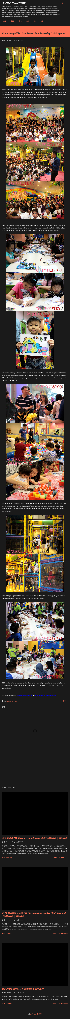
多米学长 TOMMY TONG (14, 3)
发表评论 (8, 1003)
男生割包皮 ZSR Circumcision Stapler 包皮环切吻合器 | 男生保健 (34, 838)
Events (8, 701)
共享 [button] (64, 701)
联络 (41, 21)
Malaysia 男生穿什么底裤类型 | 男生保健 (22, 988)
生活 (26, 21)
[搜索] (62, 3)
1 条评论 (8, 933)
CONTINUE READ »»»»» (60, 858)
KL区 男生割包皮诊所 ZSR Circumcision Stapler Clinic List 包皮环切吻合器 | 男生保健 (34, 915)
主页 (3, 21)
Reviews (14, 701)
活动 (34, 21)
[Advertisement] (35, 768)
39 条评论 (9, 858)
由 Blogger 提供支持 (35, 1014)
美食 (19, 21)
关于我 (11, 21)
